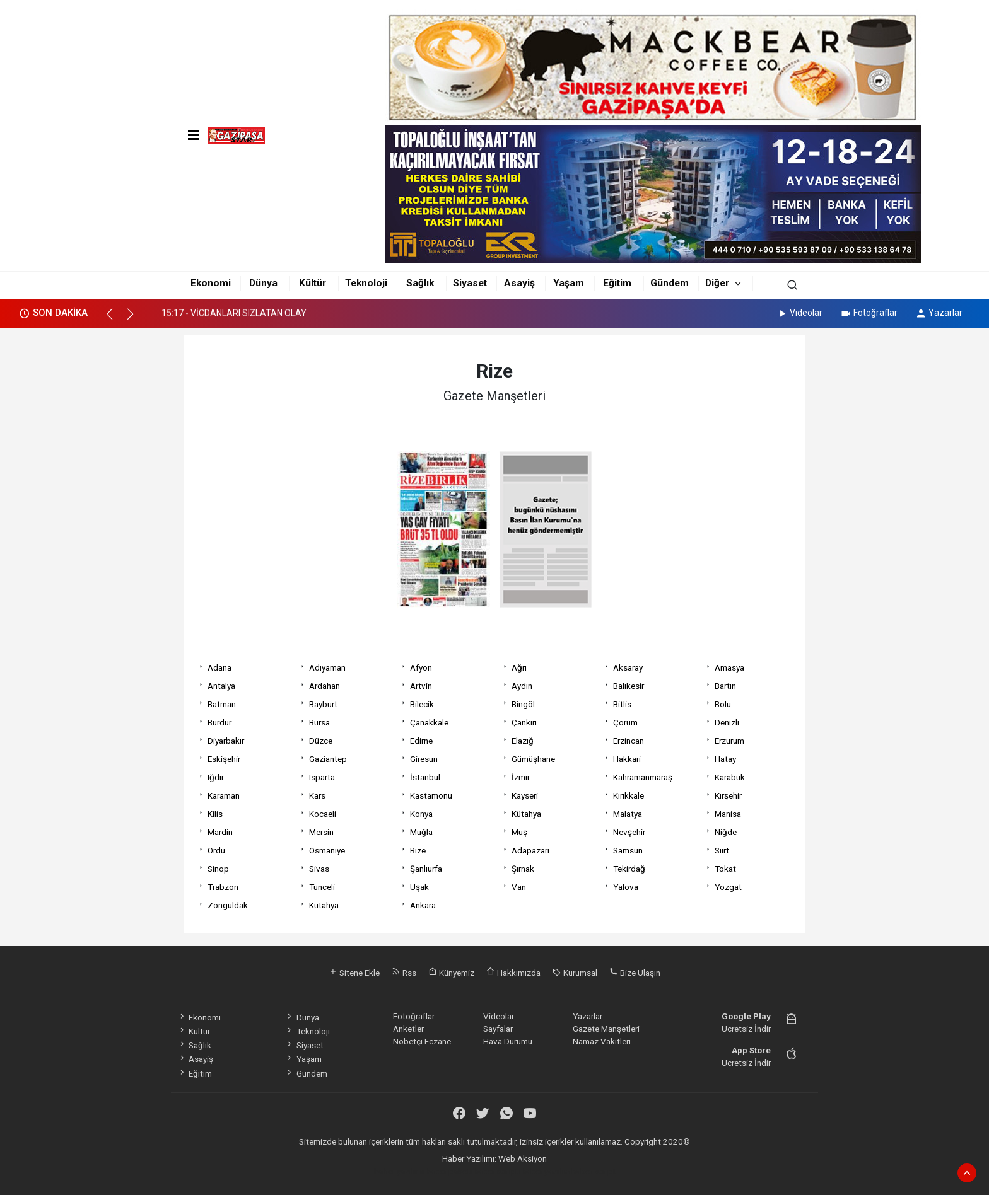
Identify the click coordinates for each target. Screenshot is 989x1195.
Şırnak (523, 868)
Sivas (319, 868)
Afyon (421, 667)
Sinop (218, 868)
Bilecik (422, 704)
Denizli (727, 722)
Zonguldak (228, 905)
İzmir (521, 777)
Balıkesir (628, 686)
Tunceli (322, 887)
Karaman (224, 795)
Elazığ (523, 741)
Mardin (220, 832)
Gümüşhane (533, 759)
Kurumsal (575, 972)
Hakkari (627, 759)
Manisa (728, 814)
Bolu (723, 704)
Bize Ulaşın (634, 972)
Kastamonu (431, 795)
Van (519, 887)
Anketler (408, 1029)
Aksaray (628, 667)
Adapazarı (530, 850)
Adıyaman (327, 667)
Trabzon (223, 887)
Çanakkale (429, 722)
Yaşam (568, 283)
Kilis (215, 814)
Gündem (669, 283)
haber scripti (497, 1171)
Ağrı (519, 667)
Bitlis (622, 704)
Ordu (216, 850)
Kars (317, 795)
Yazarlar (939, 313)
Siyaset (470, 283)
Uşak (419, 887)
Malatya (627, 814)
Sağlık (420, 283)
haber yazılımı (399, 1171)
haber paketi (449, 1171)
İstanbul (425, 777)
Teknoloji (366, 283)
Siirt (722, 850)
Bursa (319, 722)
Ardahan (324, 686)
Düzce (320, 741)
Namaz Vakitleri (602, 1041)
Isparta (322, 777)
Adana (219, 667)
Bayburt (323, 704)
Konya (421, 814)
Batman (222, 704)
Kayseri (525, 795)
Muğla (421, 832)
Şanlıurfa (426, 868)
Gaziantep (328, 759)
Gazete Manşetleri (606, 1029)
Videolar (799, 313)
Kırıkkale (628, 795)
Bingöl (523, 704)
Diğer (717, 283)
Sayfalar (498, 1029)
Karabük (730, 777)
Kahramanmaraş (642, 777)
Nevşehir (629, 832)
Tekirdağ (629, 868)
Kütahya (526, 814)
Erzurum (729, 741)
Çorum (625, 722)
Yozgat (728, 887)
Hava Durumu (507, 1041)
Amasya (729, 667)
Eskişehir (224, 759)
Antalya (221, 686)
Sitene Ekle (354, 972)
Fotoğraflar (869, 313)
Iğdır (216, 777)
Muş (519, 832)
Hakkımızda (513, 972)
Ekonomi (210, 283)
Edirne (421, 741)
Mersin (321, 832)
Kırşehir (728, 795)
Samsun (628, 850)
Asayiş (519, 283)
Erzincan (628, 741)
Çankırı (524, 722)
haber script (593, 1171)
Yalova (625, 887)
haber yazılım (546, 1171)
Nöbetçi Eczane (422, 1041)
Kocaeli (322, 814)
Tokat (725, 868)
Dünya (263, 283)
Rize (418, 850)
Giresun (424, 759)
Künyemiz (451, 972)
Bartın (725, 686)
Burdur (219, 722)
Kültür (312, 283)
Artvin (421, 686)
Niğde (726, 832)
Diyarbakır (226, 741)
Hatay (725, 759)
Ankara (423, 905)
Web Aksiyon (522, 1158)
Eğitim (617, 283)
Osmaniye (327, 850)
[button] (115, 319)
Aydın (522, 686)
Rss (404, 972)
